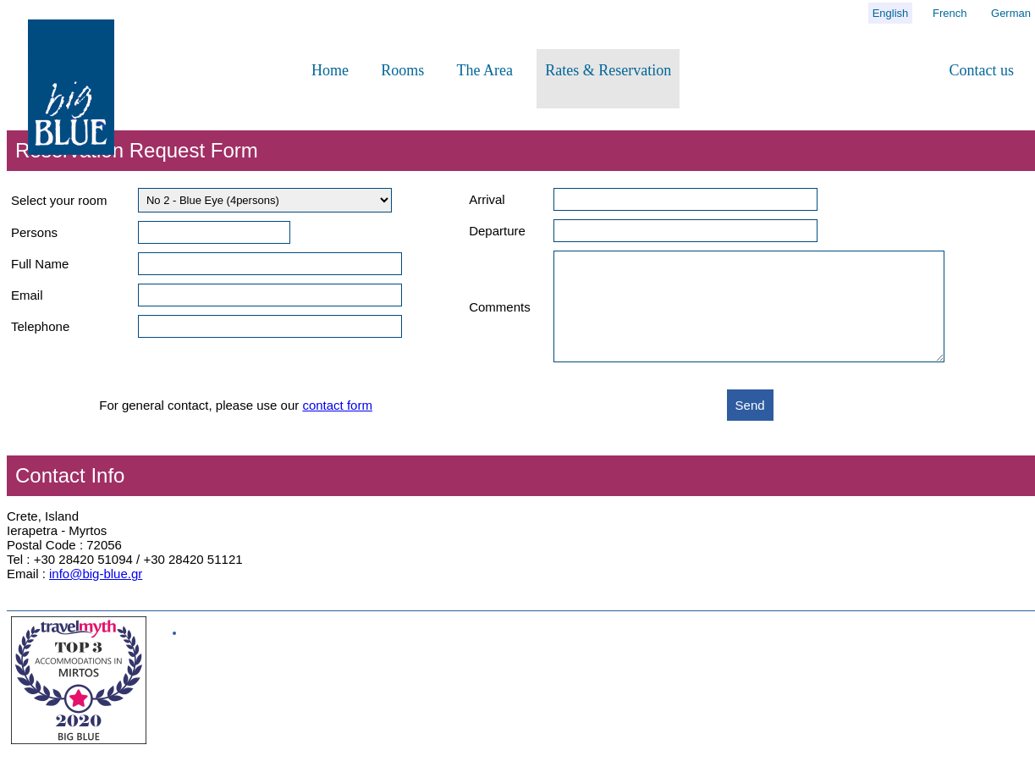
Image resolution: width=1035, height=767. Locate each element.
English (891, 13)
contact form (337, 425)
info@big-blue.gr (95, 594)
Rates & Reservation (608, 70)
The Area (485, 70)
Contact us (982, 70)
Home (330, 70)
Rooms (402, 70)
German (1011, 13)
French (949, 13)
